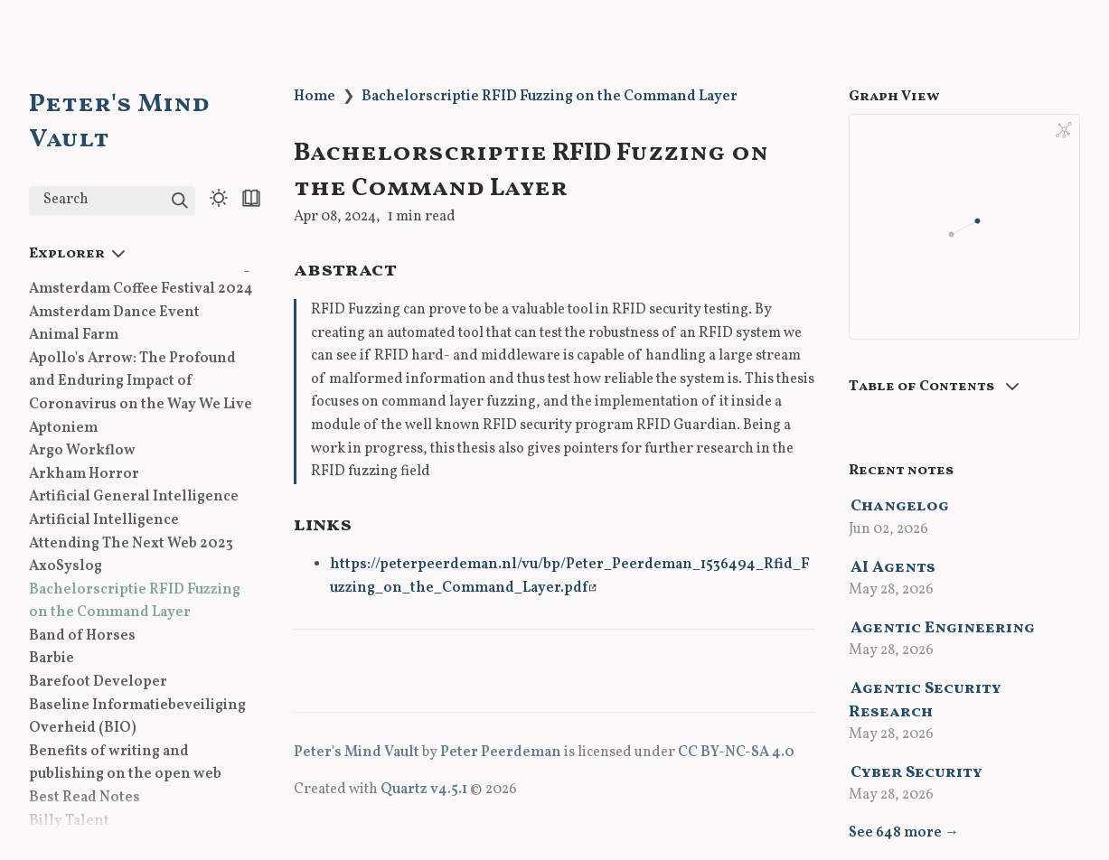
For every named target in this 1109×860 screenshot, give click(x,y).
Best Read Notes (84, 798)
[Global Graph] (1064, 130)
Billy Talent (69, 821)
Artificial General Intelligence (134, 497)
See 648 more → (904, 833)
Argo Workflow (82, 451)
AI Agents (893, 567)
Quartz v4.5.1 (424, 789)
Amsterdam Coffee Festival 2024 (141, 289)
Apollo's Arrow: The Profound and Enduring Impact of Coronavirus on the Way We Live (140, 382)
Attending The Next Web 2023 (131, 544)
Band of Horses (82, 636)
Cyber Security (916, 773)
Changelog (900, 506)
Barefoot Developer (98, 682)
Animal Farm (73, 335)
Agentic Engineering (943, 628)
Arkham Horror (84, 474)
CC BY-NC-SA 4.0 (736, 752)
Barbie (51, 658)
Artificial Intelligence (104, 520)
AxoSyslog (65, 566)
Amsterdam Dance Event (114, 312)
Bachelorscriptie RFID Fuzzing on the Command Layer (550, 97)
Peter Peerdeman (500, 752)
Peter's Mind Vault (356, 752)
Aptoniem (63, 428)
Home (314, 97)
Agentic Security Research (925, 701)
